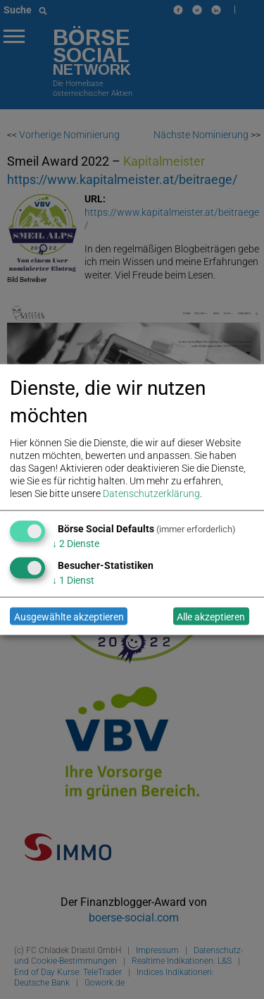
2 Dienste (75, 543)
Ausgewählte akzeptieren (69, 616)
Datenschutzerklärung (151, 493)
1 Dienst (73, 580)
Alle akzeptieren (211, 616)
